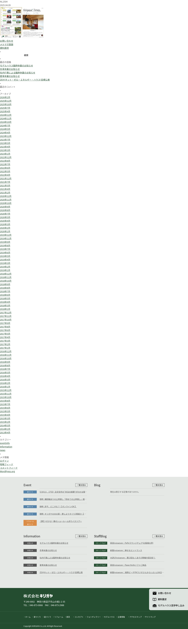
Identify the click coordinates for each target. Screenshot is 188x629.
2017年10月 (5, 320)
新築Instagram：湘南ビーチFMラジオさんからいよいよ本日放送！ (137, 572)
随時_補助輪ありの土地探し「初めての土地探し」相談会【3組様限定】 (63, 499)
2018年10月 (5, 281)
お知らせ (30, 543)
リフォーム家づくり (30, 523)
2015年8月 (5, 401)
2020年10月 (5, 203)
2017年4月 (5, 337)
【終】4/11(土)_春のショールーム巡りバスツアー (61, 521)
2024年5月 (5, 129)
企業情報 (121, 617)
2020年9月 (5, 207)
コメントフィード (9, 468)
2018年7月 (5, 291)
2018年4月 (5, 302)
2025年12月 (5, 101)
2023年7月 (5, 140)
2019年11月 (5, 238)
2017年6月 (5, 330)
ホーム (28, 617)
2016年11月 (5, 355)
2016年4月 (5, 376)
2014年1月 (5, 429)
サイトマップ (150, 617)
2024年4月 (5, 133)
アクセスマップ (136, 617)
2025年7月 (5, 108)
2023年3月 (5, 150)
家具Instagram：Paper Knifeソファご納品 (128, 565)
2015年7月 (5, 404)
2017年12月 (5, 313)
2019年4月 (5, 260)
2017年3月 (5, 341)
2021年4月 (5, 189)
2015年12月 (5, 390)
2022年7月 (5, 164)
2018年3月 (5, 306)
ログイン (4, 461)
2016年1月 (5, 387)
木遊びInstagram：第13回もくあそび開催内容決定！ (133, 558)
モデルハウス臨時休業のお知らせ (16, 66)
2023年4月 (5, 147)
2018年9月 (5, 284)
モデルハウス (109, 617)
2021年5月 (5, 186)
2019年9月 (5, 242)
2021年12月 (5, 178)
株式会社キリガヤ (38, 596)
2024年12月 (5, 115)
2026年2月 (5, 97)
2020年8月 (5, 210)
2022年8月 (5, 161)
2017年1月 (5, 348)
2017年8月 (5, 327)
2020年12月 (5, 196)
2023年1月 (5, 154)
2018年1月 (5, 309)
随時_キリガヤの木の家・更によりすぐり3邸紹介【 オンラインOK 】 (63, 514)
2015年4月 (5, 415)
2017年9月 (5, 323)
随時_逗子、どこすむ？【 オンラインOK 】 (58, 507)
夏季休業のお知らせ (10, 76)
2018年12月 (5, 274)
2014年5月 (5, 425)
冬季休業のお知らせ (10, 69)
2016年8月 (5, 365)
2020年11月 (5, 200)
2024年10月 (5, 122)
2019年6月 (5, 253)
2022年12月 (5, 157)
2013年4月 (5, 433)
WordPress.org (7, 471)
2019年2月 (5, 267)
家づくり (30, 492)
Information (6, 447)
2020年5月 (5, 217)
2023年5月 (5, 143)
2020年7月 (5, 214)
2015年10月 (5, 397)
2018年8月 (5, 288)
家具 (68, 617)
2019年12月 (5, 235)
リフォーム (58, 617)
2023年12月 (5, 136)
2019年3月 (5, 263)
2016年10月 (5, 358)
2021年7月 (5, 182)
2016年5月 (5, 373)
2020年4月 (5, 221)
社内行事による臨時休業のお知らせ (17, 73)
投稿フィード (6, 464)
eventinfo (5, 443)
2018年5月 (5, 298)
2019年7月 (5, 249)
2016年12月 (5, 351)
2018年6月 (5, 295)
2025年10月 (5, 104)
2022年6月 (5, 168)
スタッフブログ (100, 543)
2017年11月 (5, 316)
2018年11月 (5, 277)
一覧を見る (81, 485)
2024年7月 (5, 126)
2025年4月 (5, 111)
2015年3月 (5, 418)
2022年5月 (5, 171)
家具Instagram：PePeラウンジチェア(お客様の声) (131, 543)
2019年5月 (5, 256)
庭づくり (47, 617)
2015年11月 (5, 394)
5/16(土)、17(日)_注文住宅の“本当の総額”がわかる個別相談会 (63, 492)
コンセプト (79, 617)
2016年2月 (5, 383)
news (2, 450)
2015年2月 (5, 422)
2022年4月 (5, 175)
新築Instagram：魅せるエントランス (126, 550)
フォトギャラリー (94, 617)
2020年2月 (5, 228)
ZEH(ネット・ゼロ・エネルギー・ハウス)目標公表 (25, 80)
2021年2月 (5, 193)
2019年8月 (5, 246)
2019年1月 (5, 270)
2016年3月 (5, 380)
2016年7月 (5, 369)
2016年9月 (5, 362)
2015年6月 (5, 408)
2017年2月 (5, 344)
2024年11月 (5, 118)
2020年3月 (5, 224)
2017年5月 (5, 334)
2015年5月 (5, 411)
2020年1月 (5, 231)
